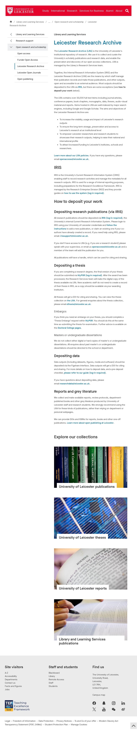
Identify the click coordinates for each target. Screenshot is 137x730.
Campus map (98, 694)
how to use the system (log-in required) (84, 193)
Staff (51, 682)
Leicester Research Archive (30, 66)
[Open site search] (127, 11)
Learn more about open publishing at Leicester (90, 422)
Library (52, 676)
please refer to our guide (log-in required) (85, 372)
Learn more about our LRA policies (71, 155)
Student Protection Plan (56, 724)
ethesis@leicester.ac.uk (79, 304)
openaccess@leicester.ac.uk (74, 159)
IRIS (80, 87)
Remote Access (56, 679)
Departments (11, 679)
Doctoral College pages (69, 327)
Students (53, 686)
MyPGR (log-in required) (90, 275)
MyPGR (89, 320)
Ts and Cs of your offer (85, 720)
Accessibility (11, 676)
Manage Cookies (79, 724)
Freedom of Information (24, 720)
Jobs (7, 689)
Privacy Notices (64, 720)
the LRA (71, 300)
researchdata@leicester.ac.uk (75, 383)
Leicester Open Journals (29, 72)
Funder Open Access (27, 59)
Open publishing (25, 79)
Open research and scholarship (69, 22)
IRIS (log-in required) (112, 217)
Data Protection (46, 720)
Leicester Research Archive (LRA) (75, 50)
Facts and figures (13, 686)
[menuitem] (45, 11)
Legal (7, 720)
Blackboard (54, 672)
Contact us (10, 682)
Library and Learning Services (30, 22)
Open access (23, 53)
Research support (24, 40)
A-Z (6, 672)
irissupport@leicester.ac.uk (74, 235)
